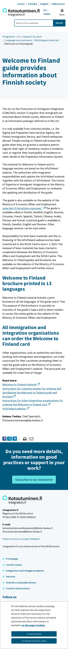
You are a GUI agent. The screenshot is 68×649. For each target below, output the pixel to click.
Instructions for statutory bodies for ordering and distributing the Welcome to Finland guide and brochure (31, 392)
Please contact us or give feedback (21, 538)
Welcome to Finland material (21, 384)
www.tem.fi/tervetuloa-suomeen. (23, 208)
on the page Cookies (33, 625)
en (19, 36)
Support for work (32, 36)
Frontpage (10, 558)
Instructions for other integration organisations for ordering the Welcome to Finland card (32, 402)
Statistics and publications (19, 582)
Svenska (32, 3)
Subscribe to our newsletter (34, 480)
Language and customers (18, 40)
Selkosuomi (58, 3)
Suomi (21, 3)
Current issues (12, 564)
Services (9, 576)
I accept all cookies (34, 634)
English (44, 3)
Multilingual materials (47, 40)
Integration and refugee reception (23, 570)
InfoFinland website (15, 408)
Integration (8, 36)
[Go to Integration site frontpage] (21, 12)
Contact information (16, 588)
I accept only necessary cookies (34, 641)
